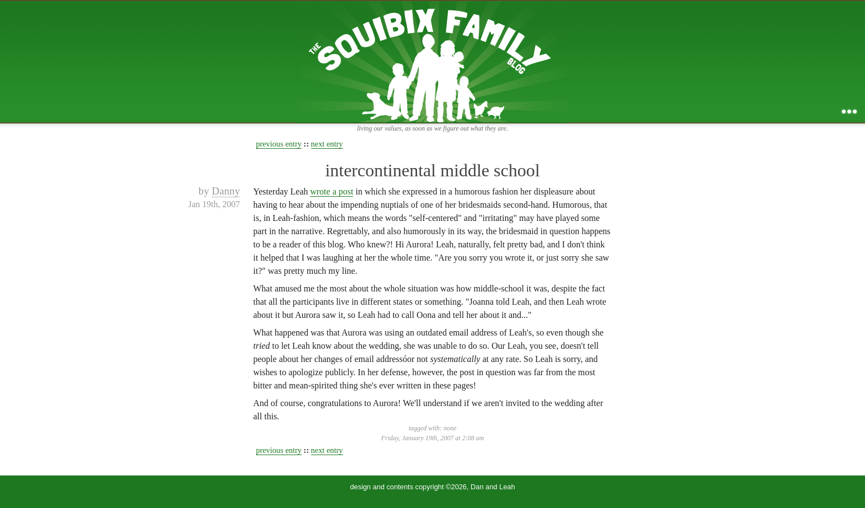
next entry (327, 143)
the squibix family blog (433, 61)
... (849, 111)
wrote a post (331, 191)
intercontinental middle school (432, 170)
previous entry (279, 143)
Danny (226, 191)
